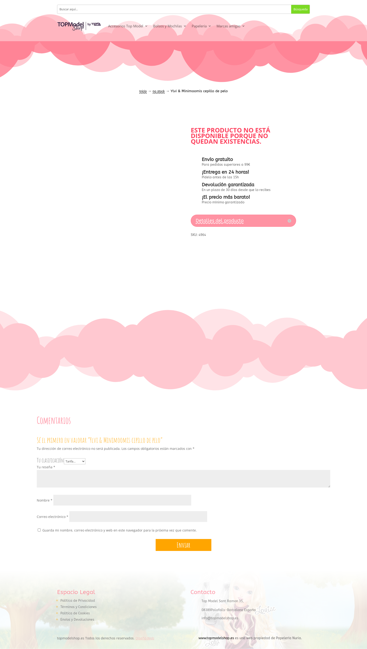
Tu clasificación (50, 460)
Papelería (199, 26)
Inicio (143, 91)
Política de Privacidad (77, 601)
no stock (159, 91)
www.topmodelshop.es (216, 638)
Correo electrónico (52, 516)
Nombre (44, 500)
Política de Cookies (75, 614)
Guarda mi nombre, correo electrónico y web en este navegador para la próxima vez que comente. (119, 530)
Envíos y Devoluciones (77, 620)
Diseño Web (145, 638)
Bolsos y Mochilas (167, 26)
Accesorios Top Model (125, 26)
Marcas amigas (228, 26)
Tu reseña (46, 467)
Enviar (183, 545)
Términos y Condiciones (78, 607)
